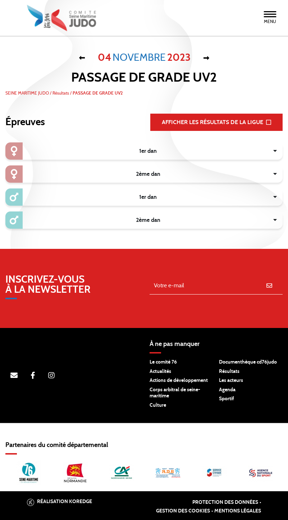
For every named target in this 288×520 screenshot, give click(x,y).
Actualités (160, 371)
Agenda (227, 389)
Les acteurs (231, 380)
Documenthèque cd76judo (248, 362)
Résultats (229, 371)
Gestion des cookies (183, 511)
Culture (158, 405)
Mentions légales (237, 511)
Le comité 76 (163, 362)
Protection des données (225, 502)
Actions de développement (179, 380)
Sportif (226, 398)
